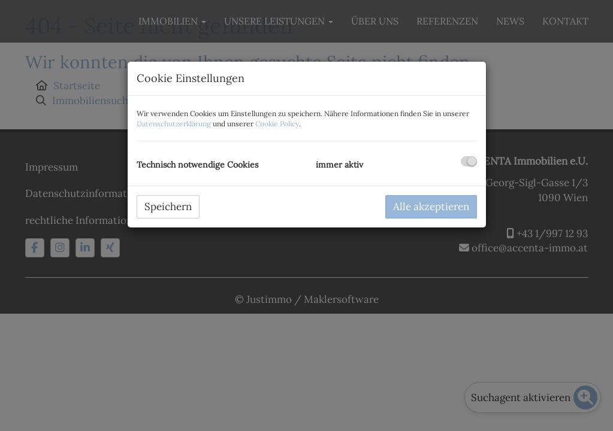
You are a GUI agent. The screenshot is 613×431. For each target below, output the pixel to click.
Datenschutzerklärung (174, 123)
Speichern (168, 206)
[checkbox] (469, 161)
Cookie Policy (277, 123)
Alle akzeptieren (431, 206)
